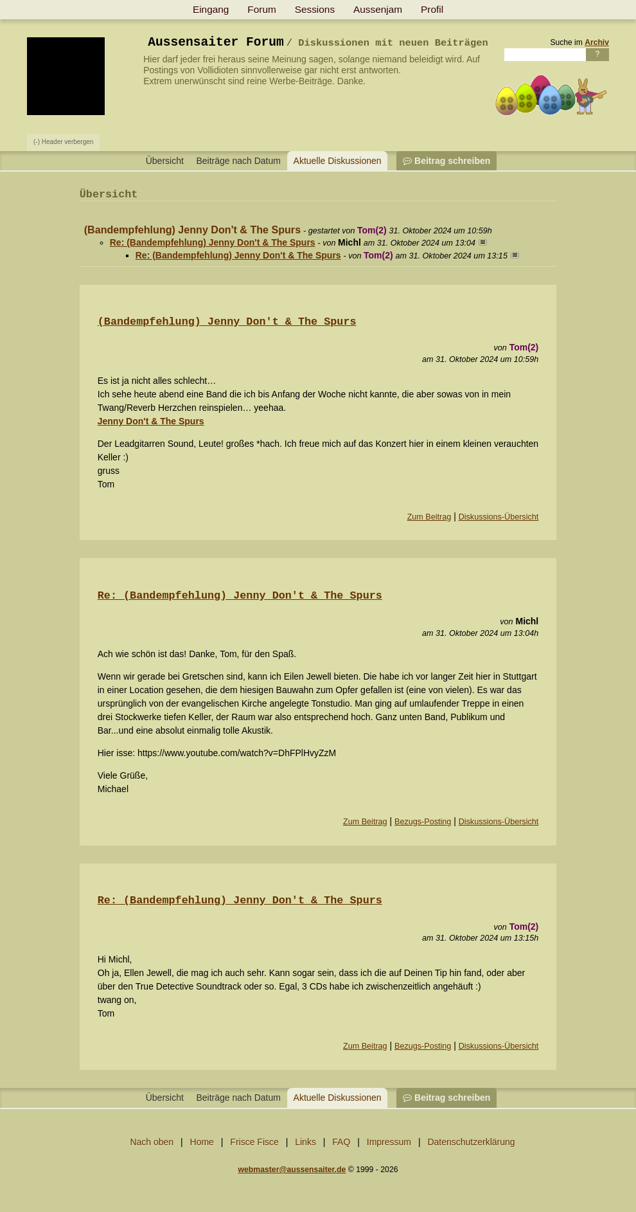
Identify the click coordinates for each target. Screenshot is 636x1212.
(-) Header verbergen (63, 141)
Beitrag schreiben (446, 161)
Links (305, 1142)
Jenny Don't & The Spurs (151, 421)
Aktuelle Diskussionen (338, 161)
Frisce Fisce (254, 1142)
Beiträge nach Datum (238, 161)
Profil (432, 9)
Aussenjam (377, 9)
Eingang (211, 9)
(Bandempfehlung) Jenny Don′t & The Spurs (227, 322)
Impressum (389, 1142)
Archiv (597, 42)
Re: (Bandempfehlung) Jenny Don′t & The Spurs (240, 596)
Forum (261, 9)
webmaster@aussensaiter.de (292, 1169)
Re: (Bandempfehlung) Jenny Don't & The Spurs (212, 242)
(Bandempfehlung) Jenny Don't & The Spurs (192, 229)
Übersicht (165, 161)
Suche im (579, 42)
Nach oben (151, 1142)
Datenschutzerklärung (471, 1142)
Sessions (315, 9)
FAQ (341, 1142)
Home (202, 1142)
